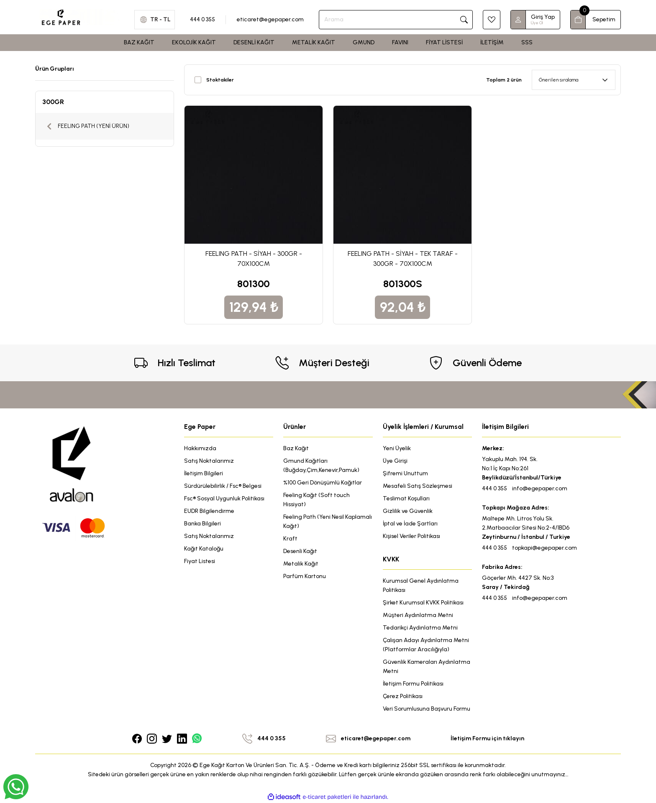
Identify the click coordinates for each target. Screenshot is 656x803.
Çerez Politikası (403, 696)
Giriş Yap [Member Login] (543, 16)
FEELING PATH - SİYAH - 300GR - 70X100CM (253, 259)
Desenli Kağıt (300, 551)
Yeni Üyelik (397, 448)
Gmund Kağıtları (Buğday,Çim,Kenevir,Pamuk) (321, 465)
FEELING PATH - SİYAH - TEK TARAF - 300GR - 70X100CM (403, 259)
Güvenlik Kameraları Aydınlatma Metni (426, 666)
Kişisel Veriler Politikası (411, 536)
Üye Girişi (395, 460)
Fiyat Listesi (199, 561)
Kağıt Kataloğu (203, 548)
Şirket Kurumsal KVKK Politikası (423, 602)
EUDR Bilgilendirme (209, 511)
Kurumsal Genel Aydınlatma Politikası (421, 585)
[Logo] (79, 17)
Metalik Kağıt (300, 563)
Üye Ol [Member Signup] (537, 22)
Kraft (290, 538)
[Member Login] (518, 19)
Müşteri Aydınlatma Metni (418, 615)
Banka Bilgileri (202, 523)
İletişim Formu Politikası (413, 683)
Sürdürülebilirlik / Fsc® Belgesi (222, 485)
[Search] (396, 19)
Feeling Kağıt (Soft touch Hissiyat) (316, 500)
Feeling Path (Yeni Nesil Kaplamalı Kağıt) (327, 521)
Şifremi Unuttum (405, 473)
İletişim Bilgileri (203, 473)
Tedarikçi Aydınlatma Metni (420, 627)
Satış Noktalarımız (209, 460)
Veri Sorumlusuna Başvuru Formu (426, 708)
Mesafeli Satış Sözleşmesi (417, 485)
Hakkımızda (200, 448)
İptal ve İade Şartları (410, 523)
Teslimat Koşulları (406, 498)
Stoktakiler (220, 80)
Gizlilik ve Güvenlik (408, 511)
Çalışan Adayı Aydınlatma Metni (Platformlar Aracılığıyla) (426, 645)
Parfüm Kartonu (304, 576)
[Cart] (595, 19)
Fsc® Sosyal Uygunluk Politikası (224, 498)
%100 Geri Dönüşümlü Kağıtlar (322, 482)
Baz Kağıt (296, 448)
